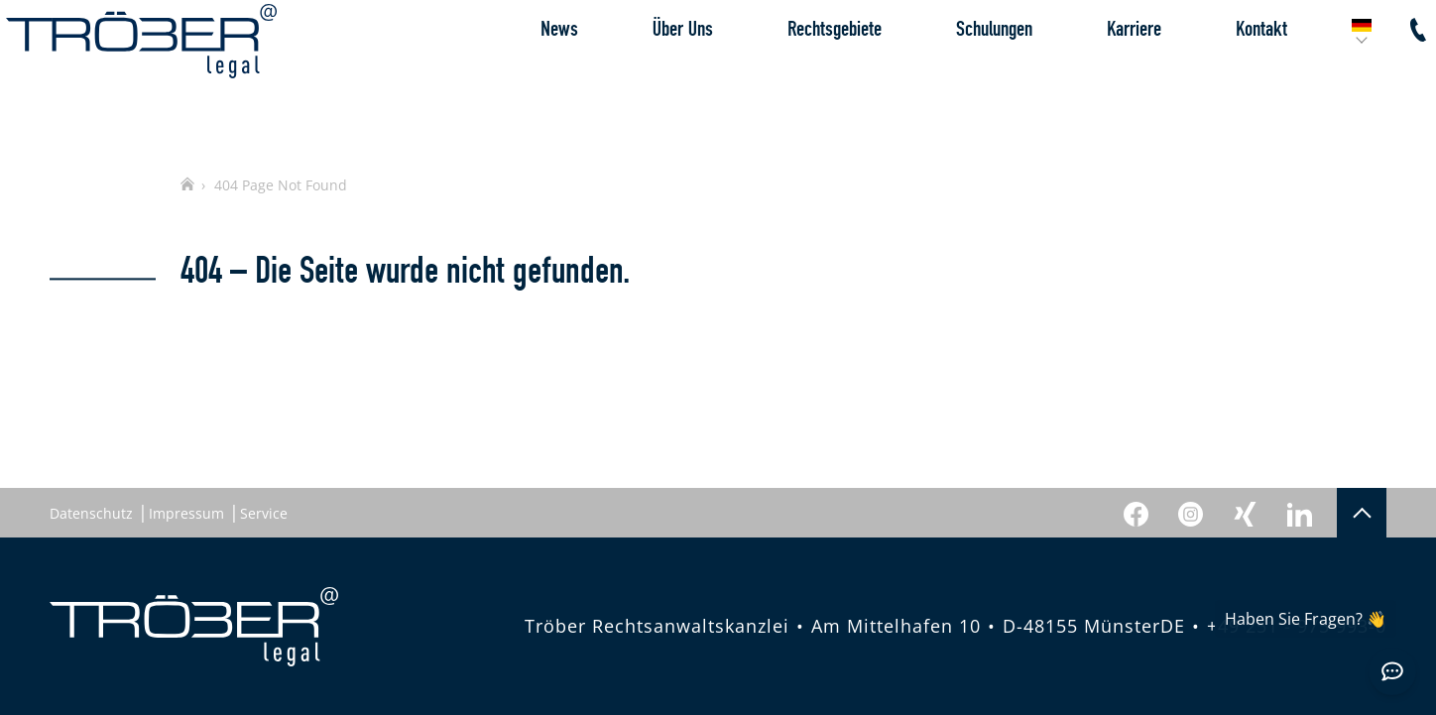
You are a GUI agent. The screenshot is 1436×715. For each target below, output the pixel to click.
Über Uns (639, 73)
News (516, 73)
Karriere (1090, 73)
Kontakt (1218, 73)
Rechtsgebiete (791, 73)
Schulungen (950, 73)
